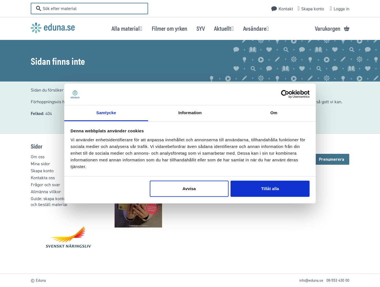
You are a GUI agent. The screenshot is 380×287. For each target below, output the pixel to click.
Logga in (341, 9)
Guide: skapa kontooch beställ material (49, 201)
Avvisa (189, 188)
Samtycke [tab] (106, 112)
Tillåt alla (270, 188)
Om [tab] (273, 112)
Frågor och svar (45, 185)
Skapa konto (312, 9)
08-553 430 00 (337, 280)
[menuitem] (169, 28)
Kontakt (286, 9)
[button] (126, 28)
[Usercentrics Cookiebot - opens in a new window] (285, 94)
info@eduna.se (311, 280)
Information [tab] (190, 112)
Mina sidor (40, 164)
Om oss (37, 157)
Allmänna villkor (46, 192)
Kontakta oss (43, 178)
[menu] (190, 28)
